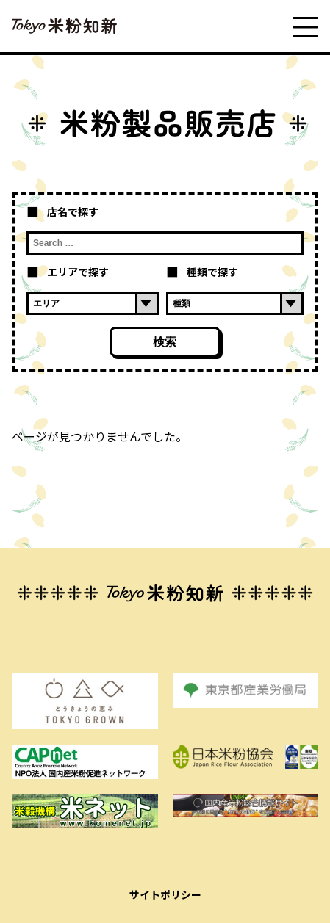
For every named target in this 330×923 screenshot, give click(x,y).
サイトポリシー (165, 894)
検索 (164, 342)
